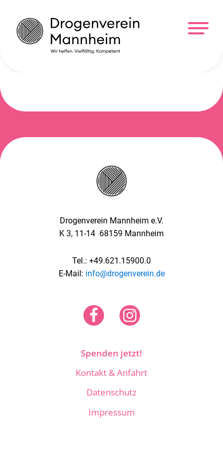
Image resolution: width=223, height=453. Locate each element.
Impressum (112, 412)
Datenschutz (111, 392)
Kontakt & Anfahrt (111, 373)
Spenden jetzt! (111, 353)
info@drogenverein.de (125, 273)
